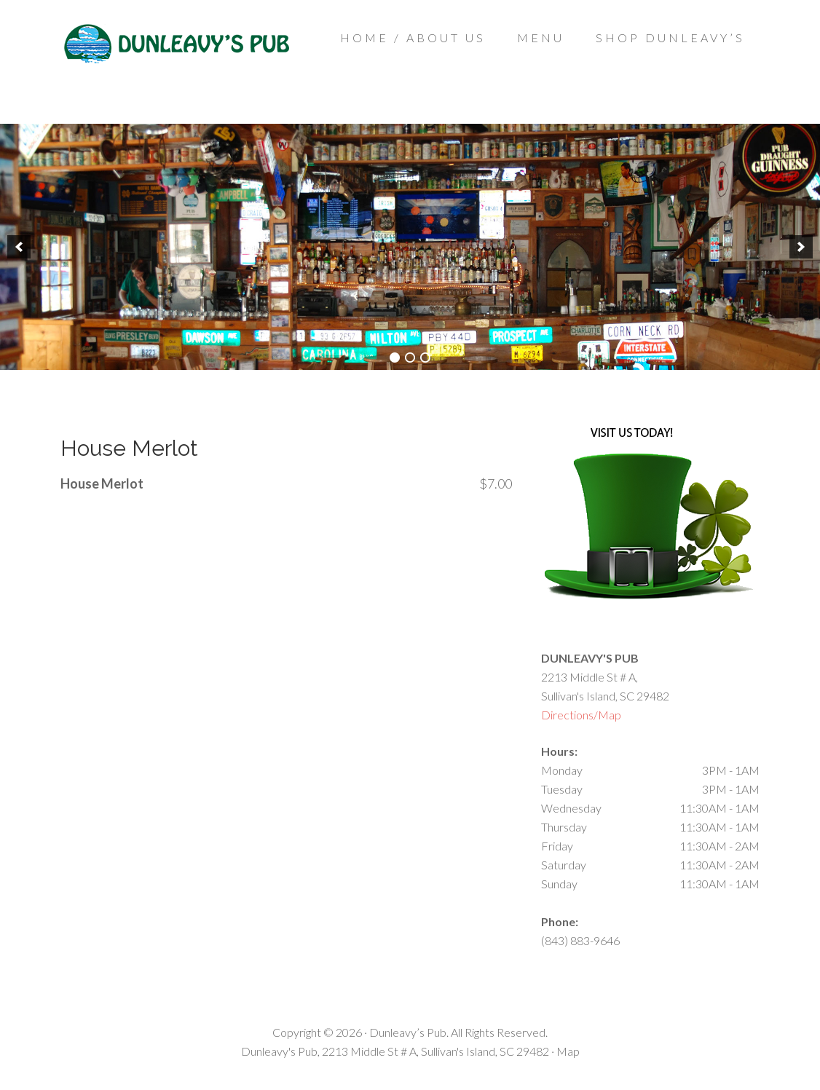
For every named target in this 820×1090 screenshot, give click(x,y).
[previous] (19, 246)
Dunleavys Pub (176, 65)
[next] (801, 246)
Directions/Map (581, 715)
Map (568, 1051)
